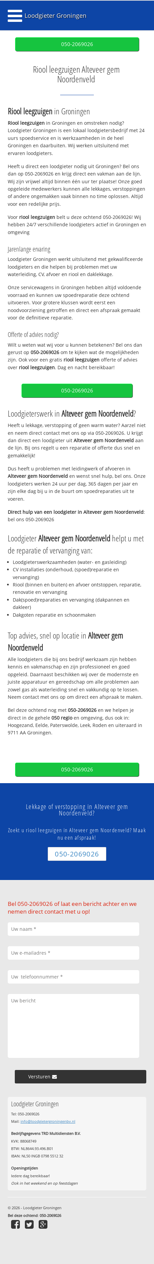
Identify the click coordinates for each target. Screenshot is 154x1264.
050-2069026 (77, 44)
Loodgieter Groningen (55, 15)
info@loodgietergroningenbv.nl (48, 1121)
